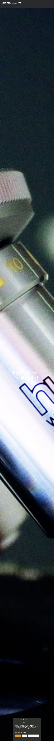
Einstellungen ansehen (34, 736)
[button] (38, 721)
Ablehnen (25, 736)
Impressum (35, 739)
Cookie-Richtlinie (20, 739)
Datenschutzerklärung (28, 739)
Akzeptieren (17, 736)
